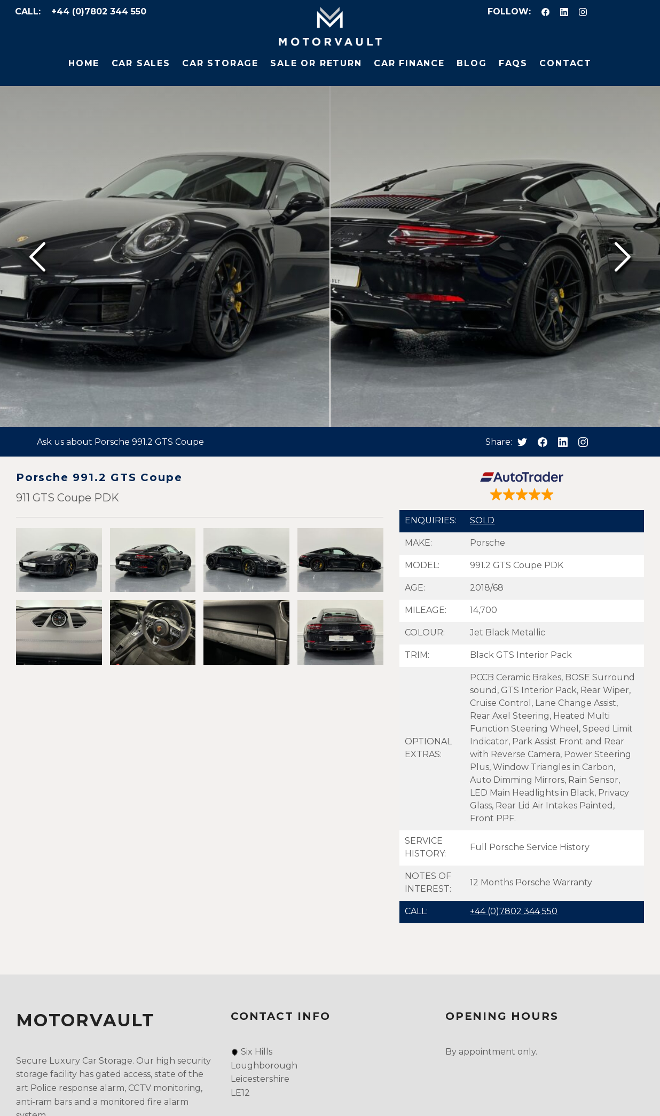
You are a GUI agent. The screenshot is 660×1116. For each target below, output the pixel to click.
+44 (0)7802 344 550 (98, 11)
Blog (471, 63)
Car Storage (220, 63)
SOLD (482, 520)
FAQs (513, 63)
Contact (565, 63)
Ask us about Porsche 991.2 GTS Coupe (120, 442)
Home (83, 63)
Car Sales (141, 63)
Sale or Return (316, 63)
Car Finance (409, 63)
